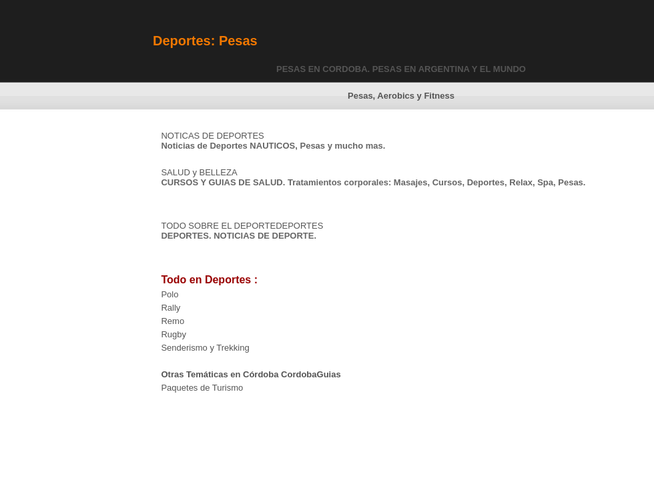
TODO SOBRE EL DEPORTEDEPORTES (242, 226)
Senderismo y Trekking (205, 348)
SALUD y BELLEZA (199, 172)
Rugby (173, 334)
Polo (169, 294)
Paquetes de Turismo (202, 388)
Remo (172, 321)
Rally (170, 308)
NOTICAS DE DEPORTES (212, 136)
